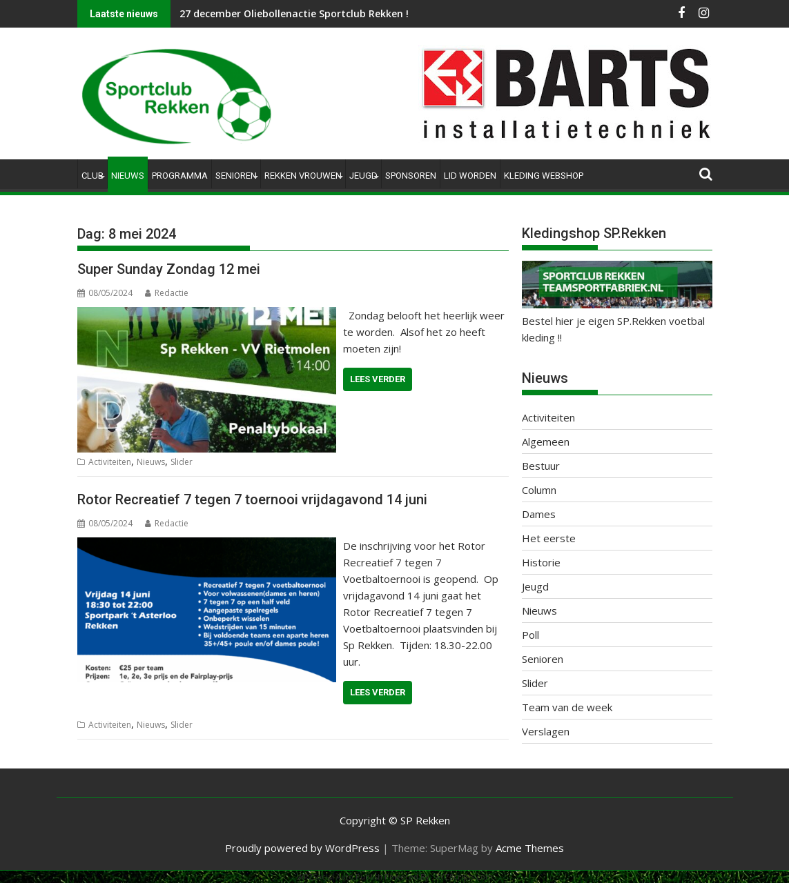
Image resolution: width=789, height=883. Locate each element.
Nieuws (127, 175)
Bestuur (541, 466)
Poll (530, 635)
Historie (541, 562)
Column (539, 490)
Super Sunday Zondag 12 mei (168, 269)
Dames (539, 514)
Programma (180, 175)
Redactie (166, 293)
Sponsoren (410, 175)
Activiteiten (109, 462)
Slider (182, 462)
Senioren (236, 175)
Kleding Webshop (543, 175)
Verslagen (545, 731)
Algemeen (545, 441)
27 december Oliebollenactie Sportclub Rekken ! (294, 13)
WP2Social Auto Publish (339, 876)
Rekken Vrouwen (303, 175)
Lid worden (470, 175)
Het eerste (549, 538)
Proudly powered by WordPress (302, 848)
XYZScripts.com (464, 876)
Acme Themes (530, 848)
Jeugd (363, 175)
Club (92, 175)
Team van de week (567, 707)
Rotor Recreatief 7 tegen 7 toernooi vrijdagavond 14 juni (252, 499)
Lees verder (377, 379)
